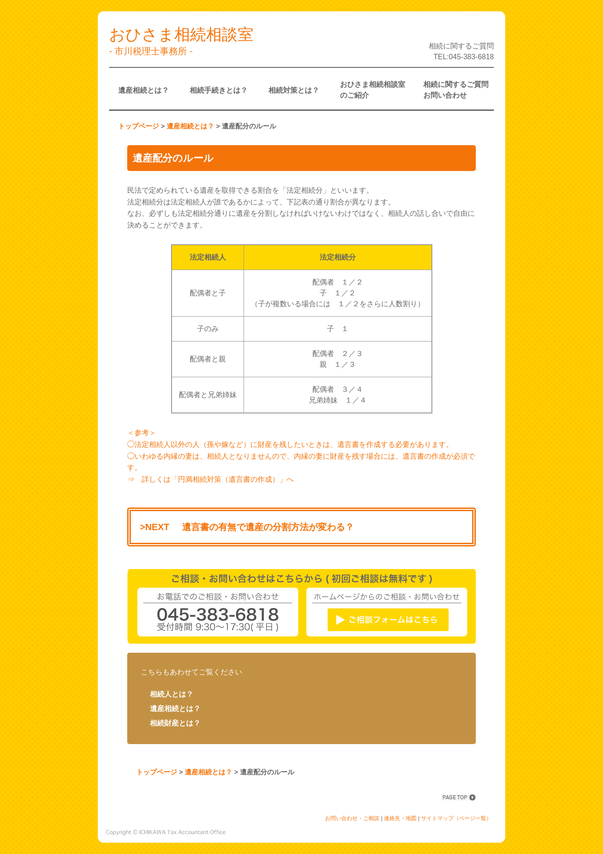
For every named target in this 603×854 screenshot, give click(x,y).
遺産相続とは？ (143, 90)
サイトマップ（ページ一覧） (456, 818)
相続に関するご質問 (461, 46)
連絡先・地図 (400, 818)
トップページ (138, 126)
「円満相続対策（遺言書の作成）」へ (232, 479)
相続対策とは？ (293, 90)
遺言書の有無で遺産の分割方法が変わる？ (268, 527)
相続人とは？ (171, 694)
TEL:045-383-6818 (464, 57)
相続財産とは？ (175, 723)
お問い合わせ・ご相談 (352, 818)
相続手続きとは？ (219, 90)
